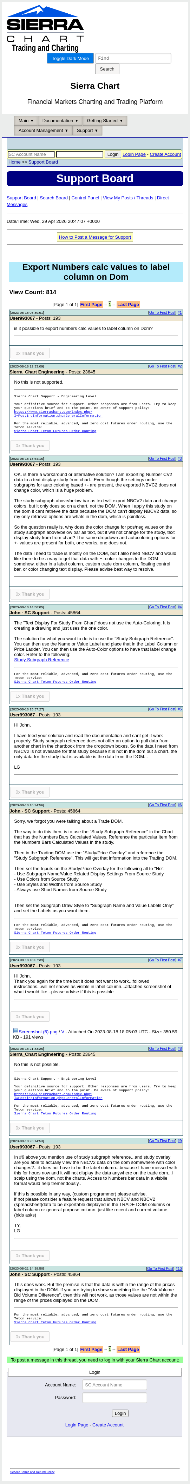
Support (85, 131)
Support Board (43, 163)
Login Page (134, 155)
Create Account (165, 155)
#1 (180, 314)
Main (23, 121)
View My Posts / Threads (128, 198)
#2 (180, 367)
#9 (180, 1142)
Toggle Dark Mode (70, 58)
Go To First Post (162, 314)
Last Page (128, 305)
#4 (180, 608)
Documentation (57, 121)
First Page (91, 305)
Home (14, 163)
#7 (180, 961)
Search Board (54, 198)
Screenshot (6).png (35, 1032)
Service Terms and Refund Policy (32, 1473)
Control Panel (85, 198)
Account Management (41, 131)
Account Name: (60, 1386)
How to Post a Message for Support (95, 238)
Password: (65, 1398)
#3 (180, 460)
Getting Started (102, 121)
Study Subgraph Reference (41, 660)
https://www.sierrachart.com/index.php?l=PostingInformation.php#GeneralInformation (58, 415)
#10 (179, 1270)
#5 (180, 710)
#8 (180, 1050)
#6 (180, 806)
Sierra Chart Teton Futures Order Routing (55, 432)
